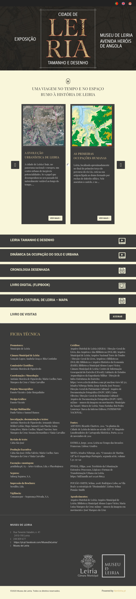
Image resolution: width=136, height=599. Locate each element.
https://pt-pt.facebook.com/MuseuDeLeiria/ (36, 542)
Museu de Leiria (21, 545)
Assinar (117, 316)
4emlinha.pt (120, 591)
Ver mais (55, 218)
